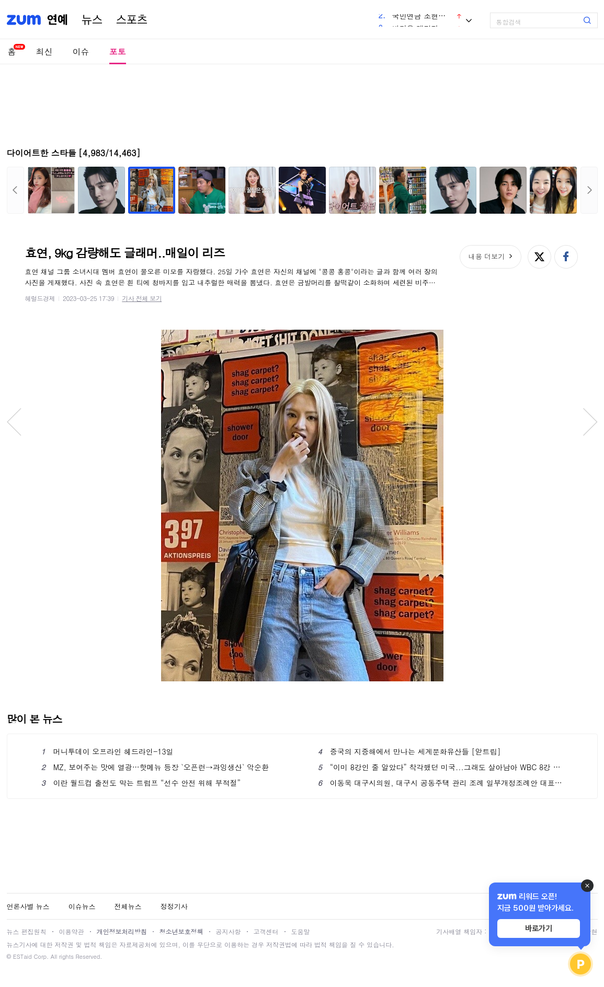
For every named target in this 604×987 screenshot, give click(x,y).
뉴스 (92, 20)
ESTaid (22, 956)
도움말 (300, 931)
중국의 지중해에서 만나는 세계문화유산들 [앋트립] (409, 751)
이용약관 (71, 931)
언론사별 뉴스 (28, 906)
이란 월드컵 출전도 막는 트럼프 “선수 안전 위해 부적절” (141, 782)
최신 (44, 51)
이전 (15, 190)
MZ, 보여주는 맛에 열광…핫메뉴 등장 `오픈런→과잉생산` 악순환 (155, 767)
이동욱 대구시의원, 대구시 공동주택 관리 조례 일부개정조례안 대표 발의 (440, 782)
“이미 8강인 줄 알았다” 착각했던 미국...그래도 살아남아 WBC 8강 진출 (440, 767)
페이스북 (566, 257)
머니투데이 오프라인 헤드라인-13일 (107, 751)
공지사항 (228, 931)
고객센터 (266, 931)
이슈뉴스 (82, 906)
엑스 (539, 257)
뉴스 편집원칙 (27, 931)
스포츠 (131, 20)
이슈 (81, 51)
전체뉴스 (128, 906)
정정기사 (174, 906)
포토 (117, 51)
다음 (589, 190)
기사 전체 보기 (142, 298)
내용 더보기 (487, 256)
